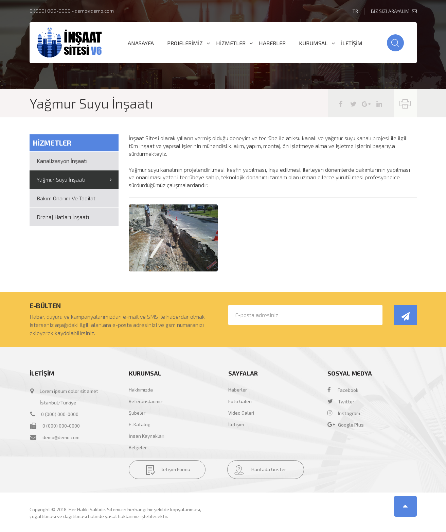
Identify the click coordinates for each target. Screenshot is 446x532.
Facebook (342, 390)
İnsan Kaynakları (146, 436)
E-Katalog (139, 424)
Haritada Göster (260, 470)
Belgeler (138, 447)
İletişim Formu (168, 470)
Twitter (340, 401)
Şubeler (137, 413)
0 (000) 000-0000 (50, 11)
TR (355, 11)
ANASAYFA (141, 43)
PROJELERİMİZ (185, 43)
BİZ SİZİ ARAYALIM (394, 11)
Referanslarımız (146, 401)
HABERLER (272, 43)
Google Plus (345, 425)
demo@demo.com (94, 11)
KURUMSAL (313, 43)
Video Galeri (241, 413)
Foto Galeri (240, 401)
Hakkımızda (141, 390)
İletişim (236, 424)
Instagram (343, 413)
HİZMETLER (231, 43)
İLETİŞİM (351, 43)
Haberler (237, 390)
